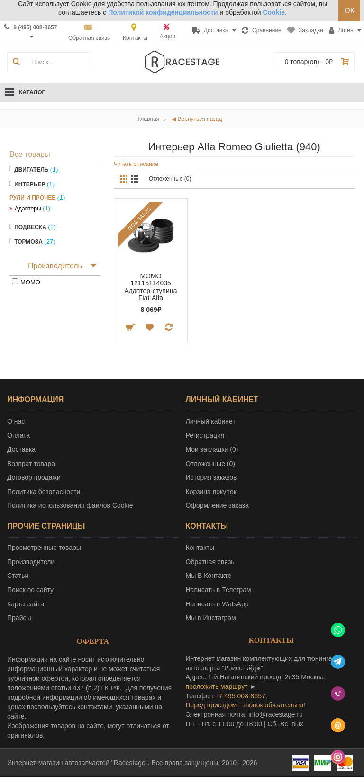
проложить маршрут (217, 686)
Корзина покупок (211, 491)
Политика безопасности (43, 491)
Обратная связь (210, 562)
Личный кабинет (211, 421)
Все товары (29, 154)
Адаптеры (28, 208)
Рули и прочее (32, 197)
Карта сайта (25, 604)
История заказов (211, 477)
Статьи (17, 575)
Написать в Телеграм (218, 590)
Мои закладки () (212, 449)
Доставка (21, 449)
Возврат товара (31, 463)
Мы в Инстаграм (211, 618)
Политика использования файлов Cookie (70, 505)
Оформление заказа (217, 505)
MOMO (30, 282)
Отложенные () (210, 463)
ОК (349, 11)
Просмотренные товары (44, 547)
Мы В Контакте (209, 575)
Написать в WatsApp (217, 604)
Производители (31, 562)
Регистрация (205, 435)
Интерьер (29, 184)
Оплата (18, 435)
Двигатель (31, 169)
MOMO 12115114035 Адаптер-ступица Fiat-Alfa (150, 287)
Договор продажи (34, 477)
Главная (149, 119)
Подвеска (30, 227)
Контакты (200, 547)
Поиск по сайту (30, 590)
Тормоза (28, 241)
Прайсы (19, 618)
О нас (16, 421)
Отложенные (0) (170, 178)
